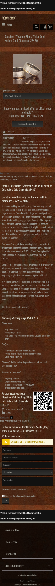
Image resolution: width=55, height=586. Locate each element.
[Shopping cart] (50, 27)
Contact (22, 581)
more (14, 180)
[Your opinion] (27, 481)
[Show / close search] (36, 27)
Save (5, 501)
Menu (7, 24)
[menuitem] (6, 25)
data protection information (26, 496)
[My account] (43, 27)
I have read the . (20, 496)
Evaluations (4, 418)
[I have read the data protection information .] (3, 496)
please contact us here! (12, 409)
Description (4, 173)
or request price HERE (27, 124)
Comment (8, 132)
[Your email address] (27, 458)
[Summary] (27, 465)
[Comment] (27, 472)
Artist (6, 413)
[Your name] (27, 450)
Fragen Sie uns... (31, 581)
